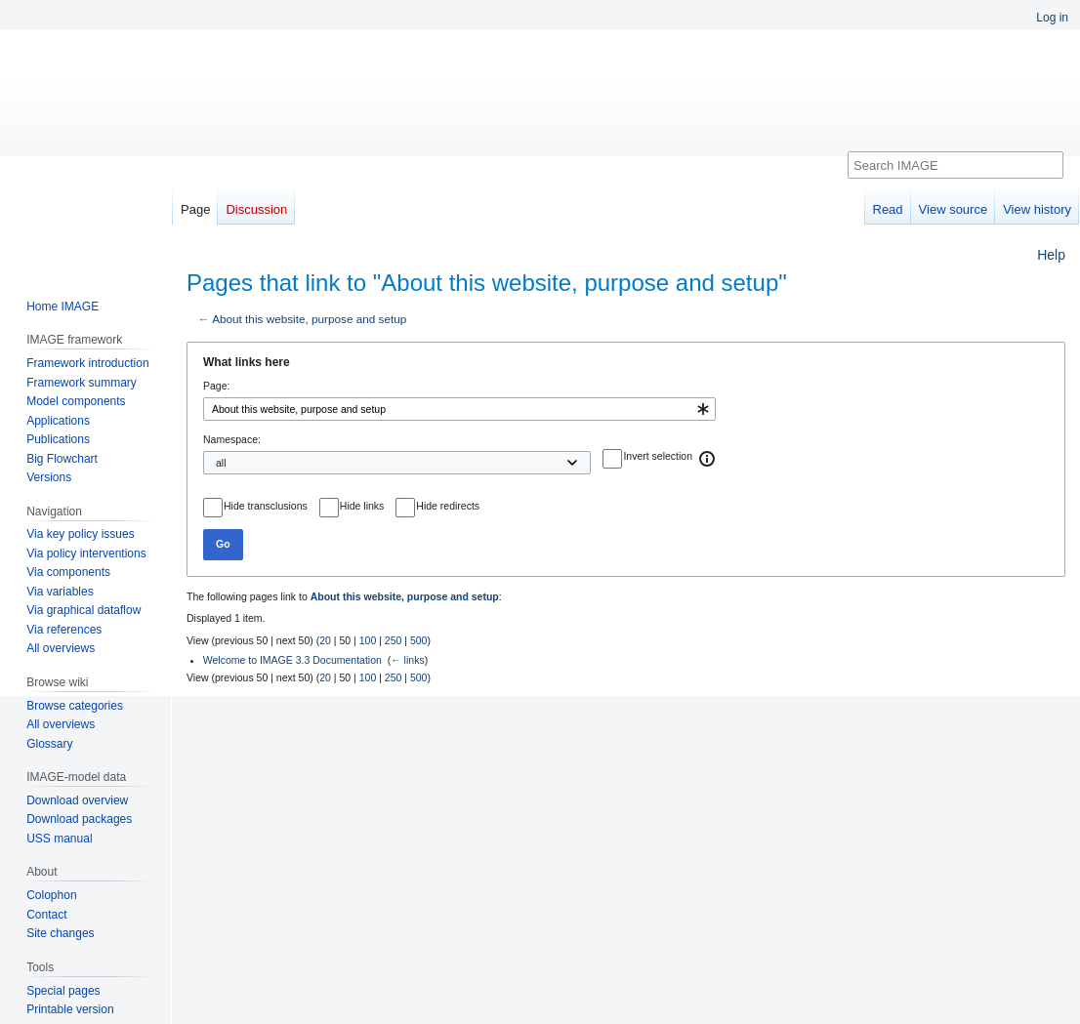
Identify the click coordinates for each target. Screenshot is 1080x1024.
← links (407, 660)
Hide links (362, 506)
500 (419, 640)
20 (325, 640)
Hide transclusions (266, 506)
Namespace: (232, 439)
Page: (216, 385)
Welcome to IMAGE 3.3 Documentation (292, 660)
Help (1051, 255)
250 (393, 640)
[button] (708, 458)
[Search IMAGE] (955, 165)
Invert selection (657, 456)
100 (368, 640)
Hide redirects (447, 506)
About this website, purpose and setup (309, 318)
